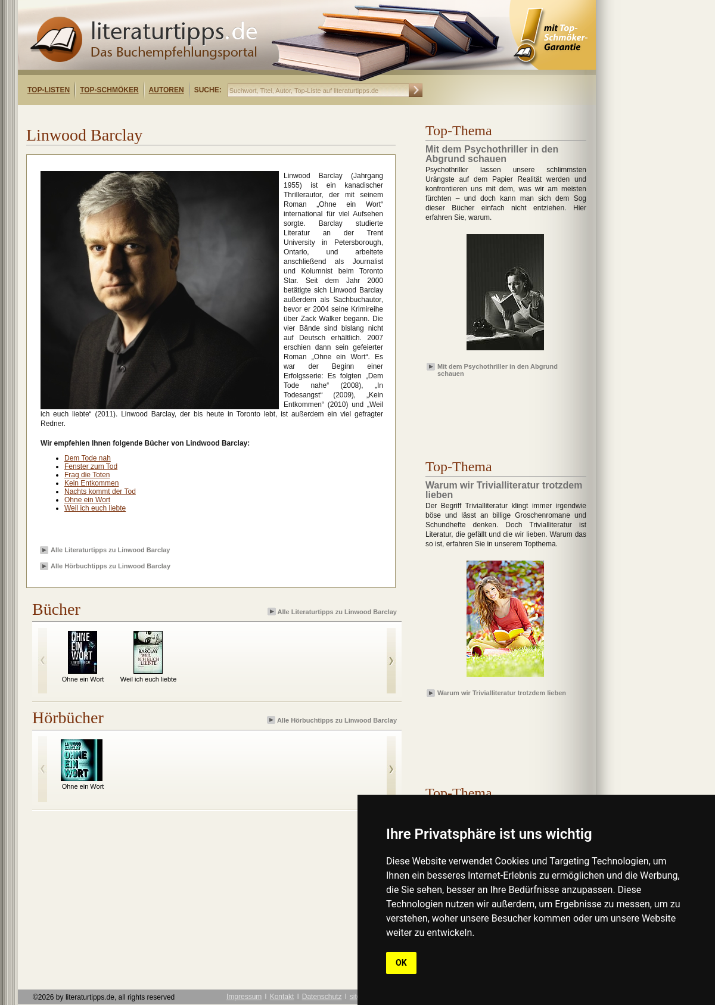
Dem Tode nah (87, 458)
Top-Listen (48, 90)
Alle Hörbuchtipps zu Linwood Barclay (110, 566)
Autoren (166, 90)
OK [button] (401, 962)
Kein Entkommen (91, 483)
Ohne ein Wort (87, 500)
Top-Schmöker (109, 90)
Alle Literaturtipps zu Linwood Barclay (110, 549)
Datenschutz (322, 996)
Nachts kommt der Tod (100, 491)
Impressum (244, 996)
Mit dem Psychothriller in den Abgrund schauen (497, 369)
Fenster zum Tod (90, 466)
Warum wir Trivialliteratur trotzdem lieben (501, 692)
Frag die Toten (87, 475)
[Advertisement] (171, 115)
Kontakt (282, 996)
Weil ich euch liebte (95, 508)
